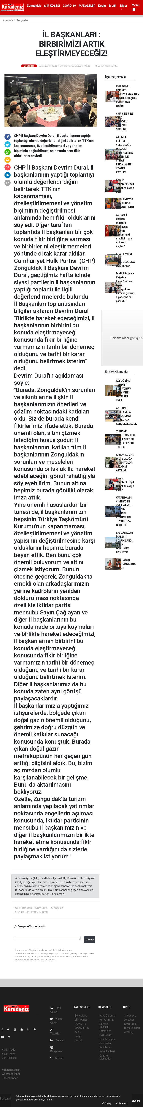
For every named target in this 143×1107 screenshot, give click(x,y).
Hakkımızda (8, 1049)
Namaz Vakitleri (104, 1025)
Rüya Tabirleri (132, 1027)
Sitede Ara (130, 1015)
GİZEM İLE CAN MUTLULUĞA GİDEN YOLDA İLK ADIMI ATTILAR (125, 462)
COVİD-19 (69, 5)
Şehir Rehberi (107, 1051)
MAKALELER (87, 5)
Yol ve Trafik (106, 1019)
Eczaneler (105, 1030)
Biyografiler (130, 1023)
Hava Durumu (107, 1015)
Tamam (121, 1103)
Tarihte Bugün (107, 1039)
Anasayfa (8, 20)
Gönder (90, 939)
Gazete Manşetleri (105, 1057)
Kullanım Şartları (11, 1069)
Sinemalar (105, 1043)
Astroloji (129, 1032)
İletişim (56, 1058)
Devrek (79, 1040)
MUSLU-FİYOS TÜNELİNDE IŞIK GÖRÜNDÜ (125, 203)
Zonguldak (34, 5)
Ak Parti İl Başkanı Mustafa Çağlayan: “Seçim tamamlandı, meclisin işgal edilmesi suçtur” (124, 230)
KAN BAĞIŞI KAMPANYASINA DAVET (126, 564)
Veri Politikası (9, 1057)
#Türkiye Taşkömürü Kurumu (31, 911)
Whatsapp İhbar (11, 1073)
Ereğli (112, 5)
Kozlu (102, 5)
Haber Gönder (10, 1078)
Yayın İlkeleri (9, 1053)
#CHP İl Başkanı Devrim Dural (31, 907)
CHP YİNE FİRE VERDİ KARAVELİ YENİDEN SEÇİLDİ (124, 121)
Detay (107, 1103)
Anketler (129, 1019)
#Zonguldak (57, 907)
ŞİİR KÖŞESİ (52, 5)
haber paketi (7, 1102)
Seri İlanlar (105, 1047)
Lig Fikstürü (105, 1035)
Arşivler (57, 1040)
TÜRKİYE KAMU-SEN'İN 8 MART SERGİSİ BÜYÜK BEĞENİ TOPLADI (125, 439)
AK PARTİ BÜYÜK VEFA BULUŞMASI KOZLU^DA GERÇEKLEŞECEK (126, 416)
